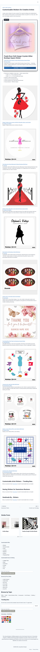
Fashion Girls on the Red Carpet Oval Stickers (11, 296)
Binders (4, 545)
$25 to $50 (5, 585)
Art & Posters (27, 595)
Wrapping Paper (6, 554)
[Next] (37, 526)
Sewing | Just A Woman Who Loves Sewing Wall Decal (13, 428)
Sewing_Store (6, 430)
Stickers (4, 553)
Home (30, 649)
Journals (4, 550)
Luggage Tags (6, 560)
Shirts (4, 566)
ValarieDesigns (7, 342)
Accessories (21, 595)
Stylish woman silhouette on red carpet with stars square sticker (15, 208)
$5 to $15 (5, 582)
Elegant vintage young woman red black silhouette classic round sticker (17, 122)
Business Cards (6, 546)
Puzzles (4, 565)
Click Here (15, 483)
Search (36, 605)
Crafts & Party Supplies (7, 7)
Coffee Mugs (6, 531)
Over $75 (5, 588)
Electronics (3, 596)
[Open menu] (38, 2)
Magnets (4, 551)
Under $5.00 (5, 580)
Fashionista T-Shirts (10, 507)
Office (2, 595)
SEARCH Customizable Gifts (8, 573)
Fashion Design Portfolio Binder (29, 531)
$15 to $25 (5, 584)
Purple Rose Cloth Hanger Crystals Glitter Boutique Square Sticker (17, 60)
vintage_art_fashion (7, 123)
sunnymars (6, 297)
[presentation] (10, 523)
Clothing (33, 595)
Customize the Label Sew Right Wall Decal (11, 384)
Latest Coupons (6, 579)
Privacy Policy (35, 649)
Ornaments (5, 563)
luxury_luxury (7, 61)
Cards (4, 548)
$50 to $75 (5, 587)
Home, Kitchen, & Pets (13, 595)
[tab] (18, 536)
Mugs (4, 562)
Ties (4, 568)
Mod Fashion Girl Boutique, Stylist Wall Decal (11, 252)
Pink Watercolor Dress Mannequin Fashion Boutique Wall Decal (15, 164)
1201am (5, 165)
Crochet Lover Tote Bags (30, 507)
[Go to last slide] (3, 526)
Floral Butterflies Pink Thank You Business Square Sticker (14, 341)
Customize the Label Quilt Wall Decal (10, 470)
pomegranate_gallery (8, 385)
